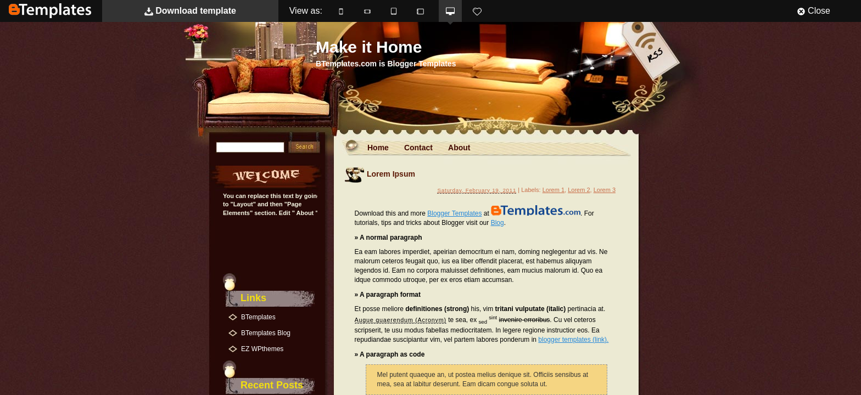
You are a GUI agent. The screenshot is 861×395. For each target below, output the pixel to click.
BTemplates (50, 10)
